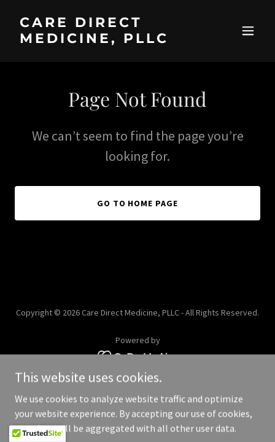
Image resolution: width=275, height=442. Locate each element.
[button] (248, 30)
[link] (101, 39)
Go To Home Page (138, 203)
